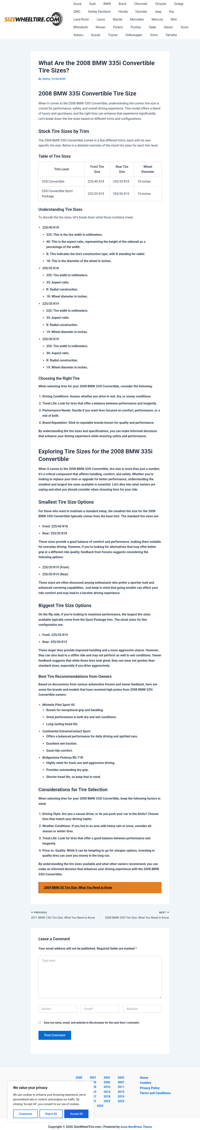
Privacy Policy (150, 1088)
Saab (92, 27)
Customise (25, 1113)
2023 (111, 1099)
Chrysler (152, 4)
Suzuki (152, 27)
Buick (117, 4)
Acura (77, 4)
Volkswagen (81, 35)
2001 (89, 1078)
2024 (121, 1099)
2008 (110, 1083)
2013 (110, 1088)
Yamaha (115, 35)
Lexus (184, 11)
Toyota (168, 27)
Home (144, 1078)
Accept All (76, 1113)
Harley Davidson (84, 11)
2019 (120, 1094)
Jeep (138, 11)
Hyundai (122, 11)
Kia (149, 11)
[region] (51, 1101)
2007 (100, 1083)
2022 (100, 1099)
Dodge (168, 4)
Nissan (163, 19)
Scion (122, 27)
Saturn (107, 27)
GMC (182, 4)
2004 (119, 1078)
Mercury (114, 19)
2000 (78, 1078)
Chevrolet (133, 4)
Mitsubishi (145, 19)
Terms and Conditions (155, 1094)
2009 (120, 1083)
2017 (100, 1094)
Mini (129, 19)
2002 (99, 1078)
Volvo (100, 35)
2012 (100, 1088)
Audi (90, 4)
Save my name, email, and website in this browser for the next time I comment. (92, 1023)
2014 (120, 1088)
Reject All (51, 1113)
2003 (109, 1078)
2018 (110, 1094)
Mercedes (95, 19)
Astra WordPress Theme (136, 1120)
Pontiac (78, 27)
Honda (106, 11)
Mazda (77, 19)
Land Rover (166, 11)
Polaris (179, 19)
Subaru (137, 27)
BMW (103, 4)
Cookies (145, 1083)
